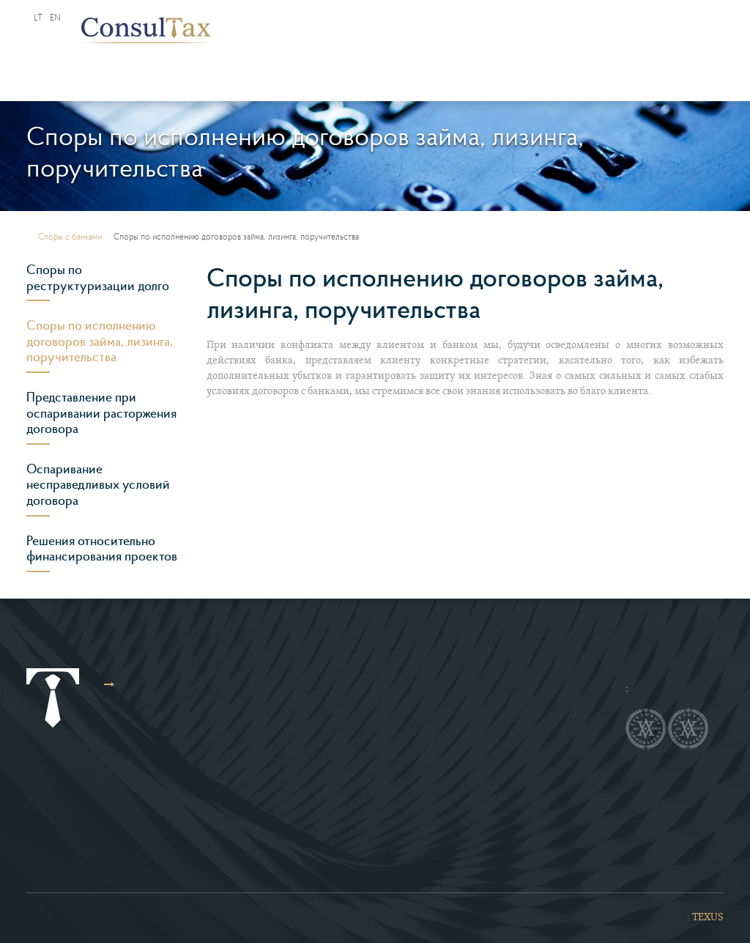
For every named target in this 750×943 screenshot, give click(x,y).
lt (38, 17)
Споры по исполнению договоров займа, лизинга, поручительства (99, 341)
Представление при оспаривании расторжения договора (101, 413)
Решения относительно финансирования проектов (101, 549)
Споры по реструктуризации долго (97, 278)
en (55, 17)
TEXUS (708, 917)
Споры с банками (70, 236)
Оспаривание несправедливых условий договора (98, 485)
